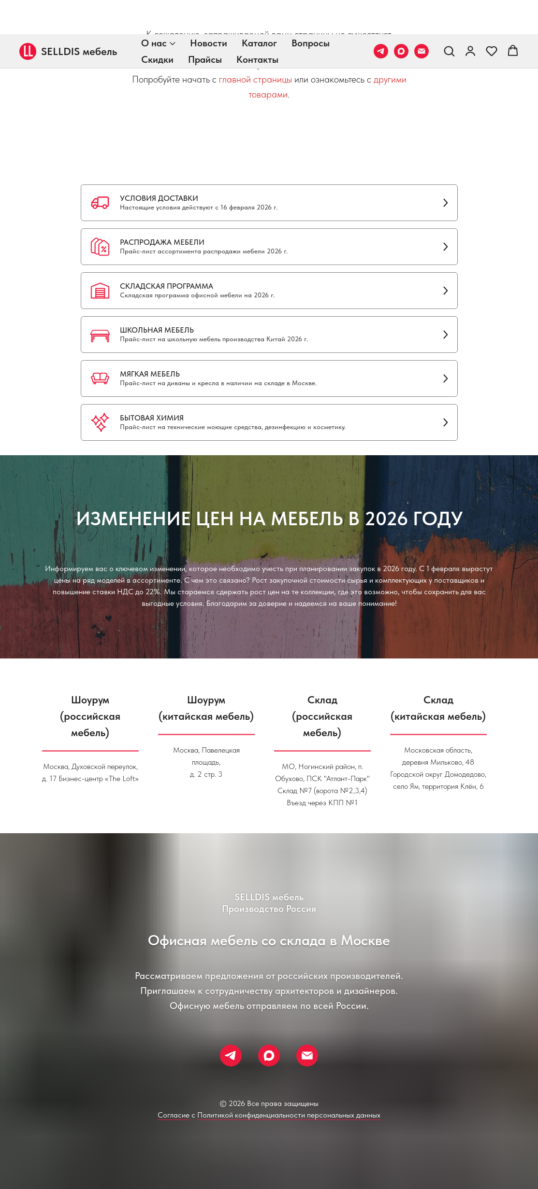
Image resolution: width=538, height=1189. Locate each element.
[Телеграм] (381, 17)
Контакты (257, 25)
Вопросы (310, 8)
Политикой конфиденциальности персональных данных (288, 1114)
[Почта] (421, 17)
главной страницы (255, 79)
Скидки (157, 25)
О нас (154, 8)
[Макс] (401, 17)
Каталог (259, 8)
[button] (449, 16)
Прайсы (205, 25)
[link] (470, 16)
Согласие (173, 1114)
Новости (208, 8)
